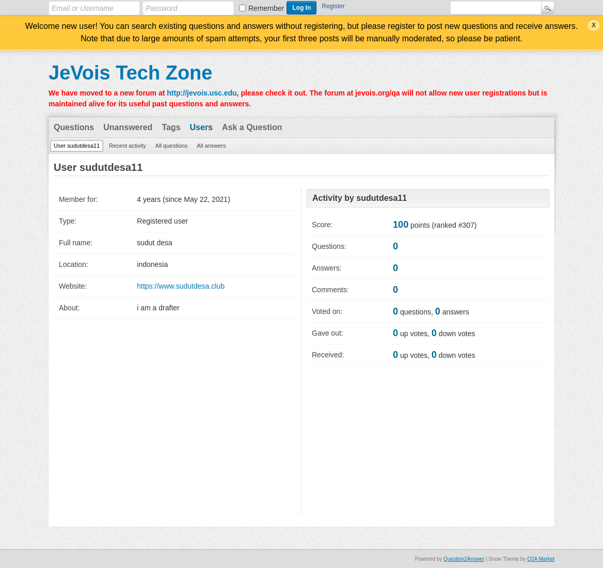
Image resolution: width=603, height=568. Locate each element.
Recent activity (127, 146)
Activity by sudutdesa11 (359, 198)
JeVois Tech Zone (130, 73)
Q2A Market (540, 559)
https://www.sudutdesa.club (181, 286)
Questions (74, 127)
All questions (171, 146)
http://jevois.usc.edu (201, 93)
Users (201, 127)
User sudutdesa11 (77, 146)
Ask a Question (252, 127)
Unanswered (127, 127)
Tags (171, 127)
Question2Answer (463, 559)
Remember (266, 8)
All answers (211, 146)
